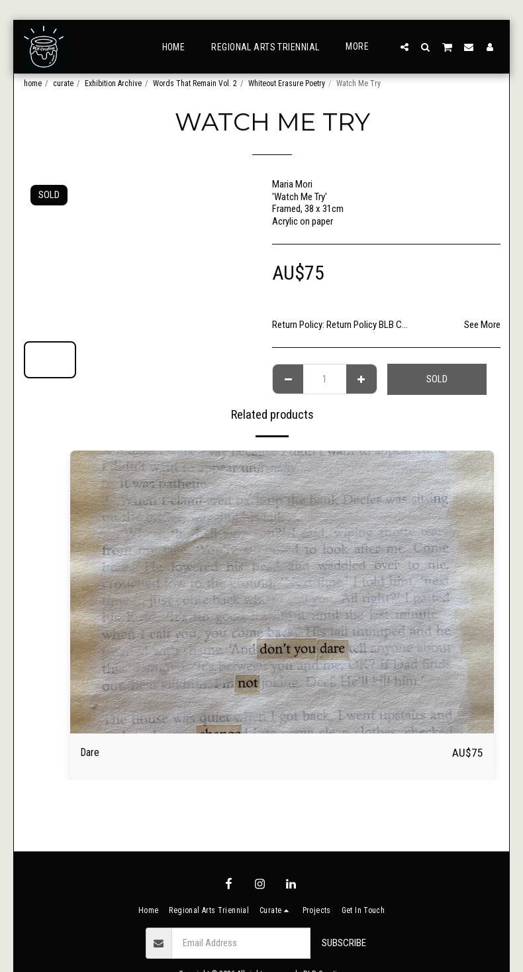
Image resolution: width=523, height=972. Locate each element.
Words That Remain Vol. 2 (195, 83)
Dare (92, 753)
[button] (404, 47)
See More (482, 325)
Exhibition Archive (113, 83)
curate (63, 83)
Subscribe (344, 943)
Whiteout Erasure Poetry (286, 83)
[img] (282, 592)
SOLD (437, 379)
